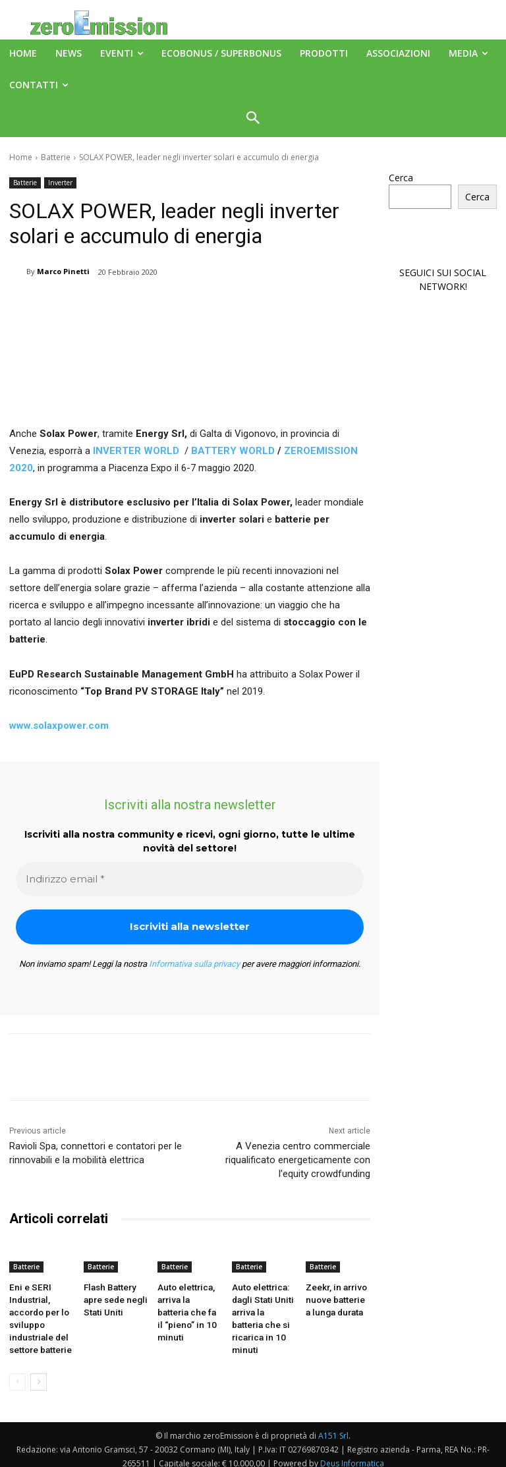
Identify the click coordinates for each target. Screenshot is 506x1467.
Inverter (60, 182)
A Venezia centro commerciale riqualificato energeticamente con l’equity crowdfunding (297, 1160)
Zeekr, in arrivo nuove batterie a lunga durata (335, 1297)
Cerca (401, 177)
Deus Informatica (352, 1454)
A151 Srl (333, 1427)
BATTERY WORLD (233, 451)
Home (20, 157)
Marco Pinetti (63, 271)
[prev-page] (17, 1373)
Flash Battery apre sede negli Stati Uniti (112, 1297)
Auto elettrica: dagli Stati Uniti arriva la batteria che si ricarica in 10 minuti (262, 1308)
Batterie (55, 157)
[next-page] (38, 1373)
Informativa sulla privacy (194, 964)
